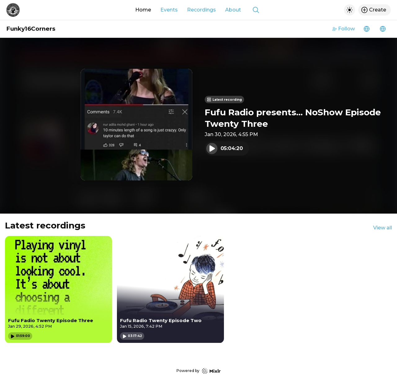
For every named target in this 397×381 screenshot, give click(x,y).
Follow (343, 29)
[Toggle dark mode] (349, 10)
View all (382, 228)
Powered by (198, 371)
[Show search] (255, 10)
